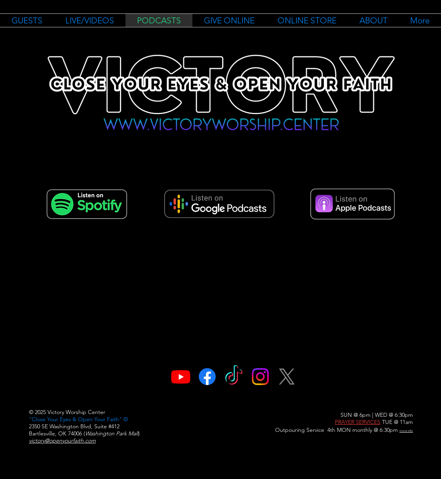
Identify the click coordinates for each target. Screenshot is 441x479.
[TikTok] (233, 376)
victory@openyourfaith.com (62, 440)
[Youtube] (180, 376)
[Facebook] (207, 376)
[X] (287, 376)
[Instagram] (260, 376)
